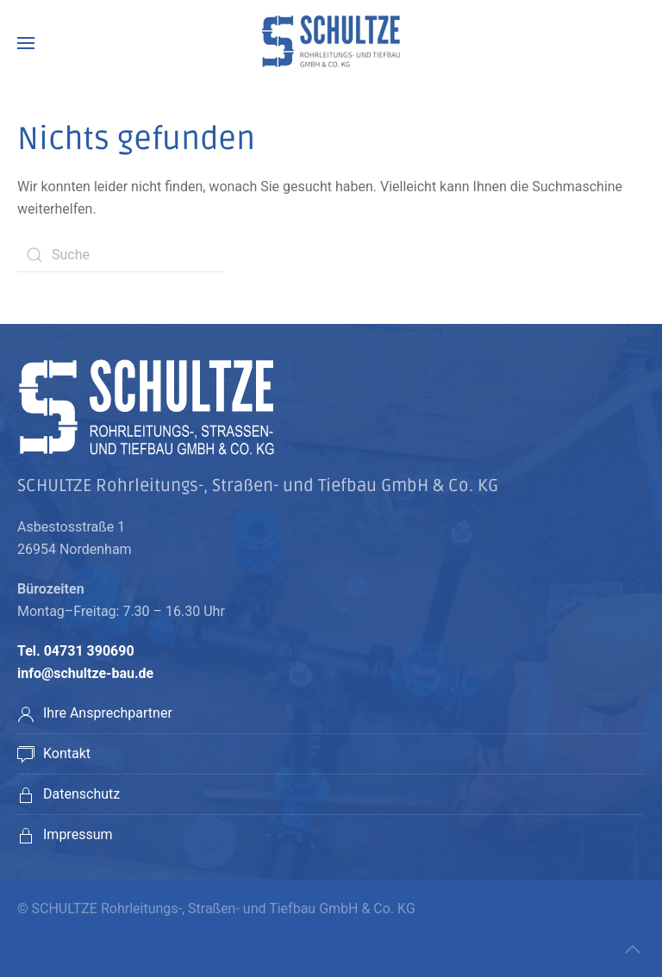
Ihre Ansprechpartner (107, 713)
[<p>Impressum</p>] (25, 834)
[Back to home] (331, 43)
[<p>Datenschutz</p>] (25, 794)
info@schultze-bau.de (85, 673)
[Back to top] (633, 949)
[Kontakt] (25, 753)
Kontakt (67, 753)
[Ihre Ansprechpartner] (25, 713)
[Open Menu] (25, 43)
